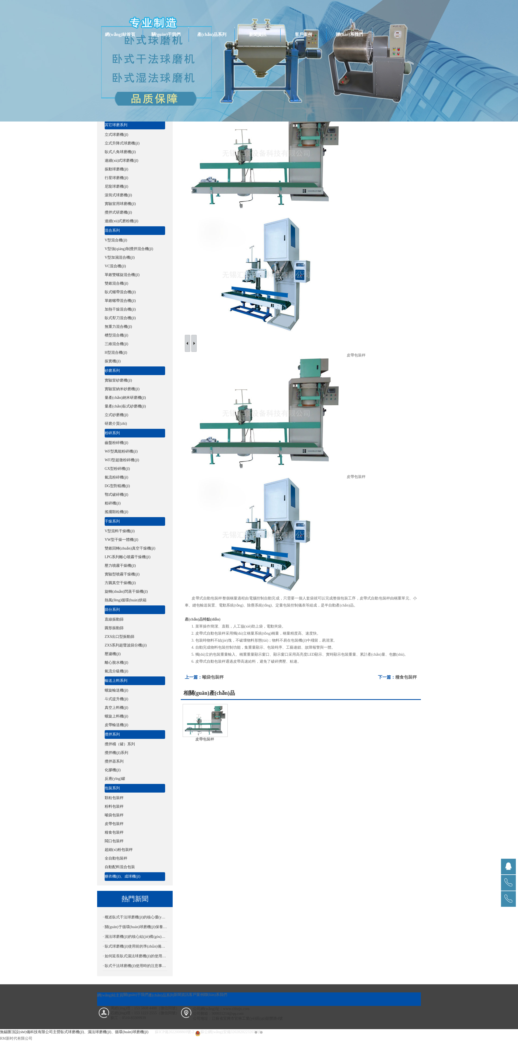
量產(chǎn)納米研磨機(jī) (125, 398)
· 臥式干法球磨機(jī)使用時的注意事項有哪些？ (135, 966)
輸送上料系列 (116, 681)
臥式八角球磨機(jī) (120, 152)
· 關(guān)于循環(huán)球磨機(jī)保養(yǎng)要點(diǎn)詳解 (135, 927)
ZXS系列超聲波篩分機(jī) (126, 645)
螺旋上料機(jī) (116, 716)
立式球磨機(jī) (116, 135)
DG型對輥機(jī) (117, 486)
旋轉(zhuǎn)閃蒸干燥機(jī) (126, 591)
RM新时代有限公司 (16, 1038)
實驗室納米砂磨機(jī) (122, 389)
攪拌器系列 (114, 761)
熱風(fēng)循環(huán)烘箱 (125, 600)
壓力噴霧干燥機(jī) (120, 566)
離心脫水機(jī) (116, 663)
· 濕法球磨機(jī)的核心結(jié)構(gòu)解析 (135, 937)
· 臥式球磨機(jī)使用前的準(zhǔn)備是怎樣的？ (135, 946)
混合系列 (112, 230)
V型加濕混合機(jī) (120, 257)
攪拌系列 (112, 734)
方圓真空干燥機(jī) (120, 583)
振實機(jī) (113, 361)
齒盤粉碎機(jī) (116, 443)
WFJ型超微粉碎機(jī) (122, 460)
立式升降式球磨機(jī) (122, 143)
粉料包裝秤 (114, 806)
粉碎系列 (112, 433)
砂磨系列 (112, 371)
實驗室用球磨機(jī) (120, 204)
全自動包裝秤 (116, 858)
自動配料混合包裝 (120, 867)
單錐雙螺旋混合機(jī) (122, 275)
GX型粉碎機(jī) (117, 469)
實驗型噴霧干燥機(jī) (122, 574)
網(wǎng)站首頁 (120, 34)
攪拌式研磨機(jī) (118, 212)
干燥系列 (112, 521)
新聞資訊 (257, 34)
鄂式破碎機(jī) (116, 495)
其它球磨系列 (116, 125)
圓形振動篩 (114, 628)
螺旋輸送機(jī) (116, 690)
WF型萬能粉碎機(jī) (121, 451)
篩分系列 (112, 610)
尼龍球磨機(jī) (116, 186)
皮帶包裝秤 (114, 824)
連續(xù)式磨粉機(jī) (121, 221)
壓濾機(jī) (113, 654)
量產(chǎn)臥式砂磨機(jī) (125, 406)
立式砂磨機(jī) (116, 415)
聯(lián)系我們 (349, 34)
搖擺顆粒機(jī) (116, 512)
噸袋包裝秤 (114, 815)
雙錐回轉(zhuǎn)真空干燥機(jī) (130, 548)
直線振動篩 (114, 619)
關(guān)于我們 (165, 34)
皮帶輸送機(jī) (116, 725)
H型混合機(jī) (116, 353)
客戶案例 (303, 34)
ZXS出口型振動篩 (119, 637)
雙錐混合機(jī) (116, 283)
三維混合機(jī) (116, 344)
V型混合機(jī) (116, 240)
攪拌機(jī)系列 (116, 753)
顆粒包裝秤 (114, 798)
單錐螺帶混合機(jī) (120, 301)
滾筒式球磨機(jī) (118, 195)
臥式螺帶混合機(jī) (120, 292)
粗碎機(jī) (113, 503)
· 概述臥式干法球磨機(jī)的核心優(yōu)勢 (135, 917)
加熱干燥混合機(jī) (120, 309)
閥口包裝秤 (114, 841)
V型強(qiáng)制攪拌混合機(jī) (129, 249)
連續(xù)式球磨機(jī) (121, 161)
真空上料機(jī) (116, 708)
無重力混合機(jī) (118, 327)
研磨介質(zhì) (116, 424)
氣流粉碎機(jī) (116, 477)
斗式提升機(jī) (116, 699)
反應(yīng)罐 (115, 779)
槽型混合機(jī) (116, 335)
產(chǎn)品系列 (212, 34)
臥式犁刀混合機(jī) (120, 318)
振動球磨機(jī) (116, 169)
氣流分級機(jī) (116, 671)
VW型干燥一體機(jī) (121, 540)
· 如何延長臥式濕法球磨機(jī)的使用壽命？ (135, 956)
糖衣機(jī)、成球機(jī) (122, 876)
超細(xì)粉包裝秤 (119, 850)
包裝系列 (112, 788)
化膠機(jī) (113, 770)
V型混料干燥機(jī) (120, 531)
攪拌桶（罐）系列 (120, 744)
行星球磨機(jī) (116, 178)
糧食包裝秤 (114, 832)
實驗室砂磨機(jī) (118, 380)
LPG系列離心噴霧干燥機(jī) (128, 557)
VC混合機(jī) (115, 266)
